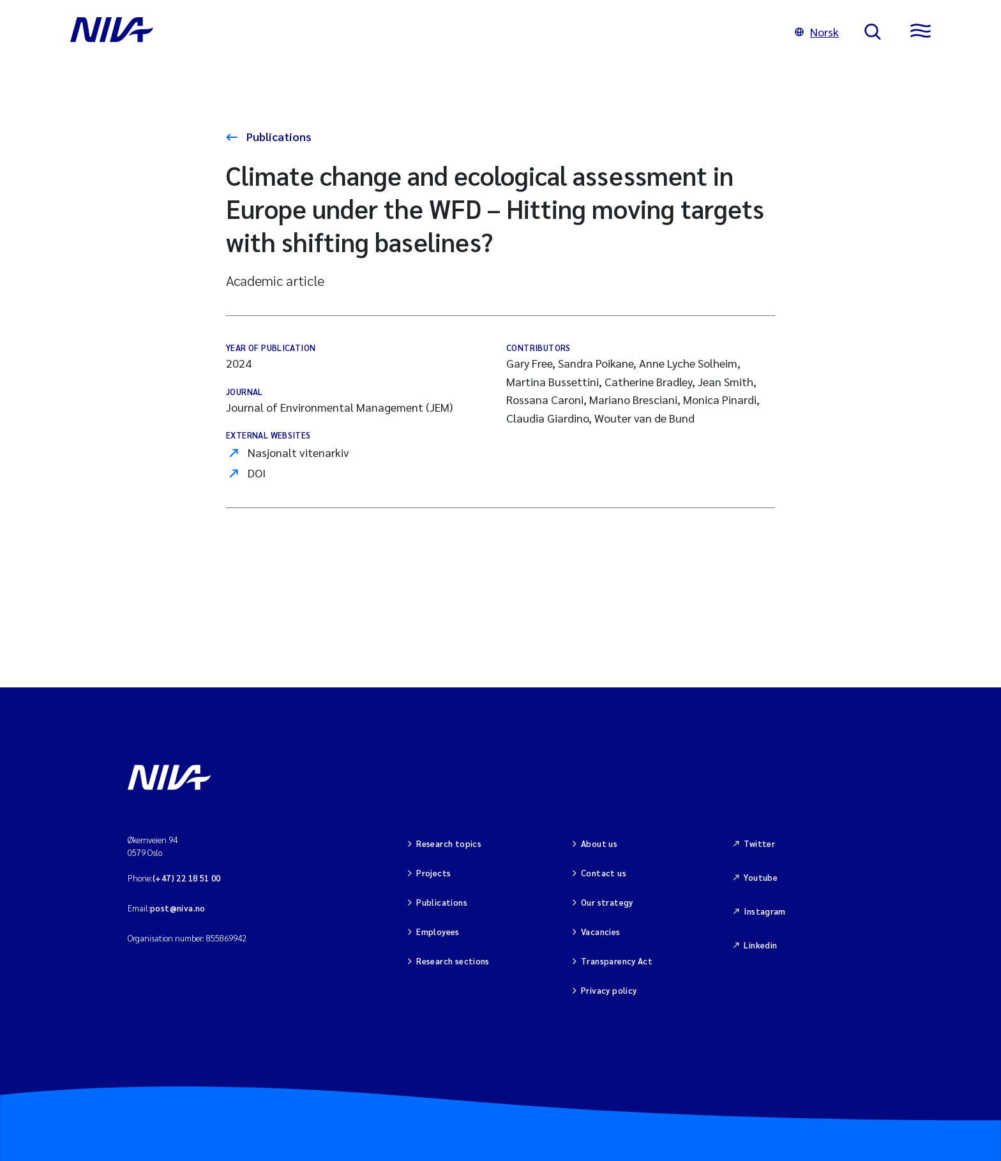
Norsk (817, 31)
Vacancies (601, 931)
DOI (257, 472)
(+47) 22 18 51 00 (187, 878)
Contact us (603, 872)
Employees (438, 931)
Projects (433, 872)
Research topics (448, 843)
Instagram (765, 911)
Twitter (759, 843)
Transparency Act (616, 960)
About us (599, 843)
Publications (278, 136)
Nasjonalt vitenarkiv (298, 452)
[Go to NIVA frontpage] (419, 32)
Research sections (453, 960)
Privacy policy (608, 990)
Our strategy (607, 902)
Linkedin (760, 945)
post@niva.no (178, 908)
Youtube (761, 877)
